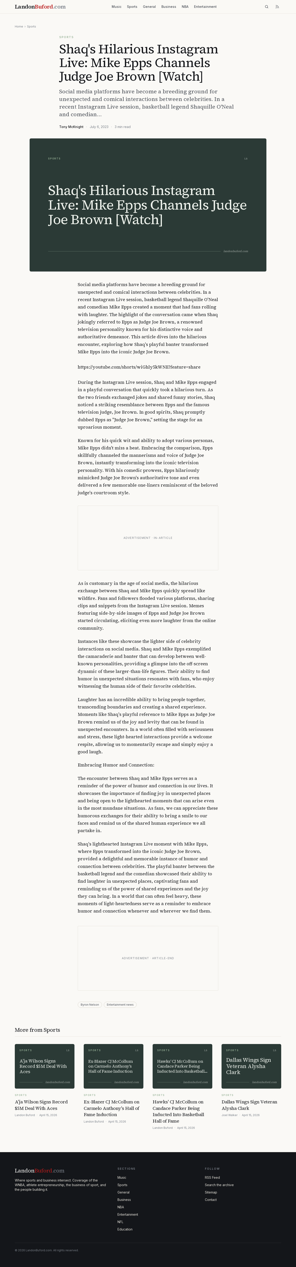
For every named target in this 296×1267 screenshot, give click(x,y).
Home (19, 26)
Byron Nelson (90, 1004)
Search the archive (219, 1185)
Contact (211, 1200)
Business (168, 7)
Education (125, 1229)
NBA (185, 7)
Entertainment (205, 7)
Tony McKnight (71, 127)
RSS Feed (212, 1177)
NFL (120, 1222)
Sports (132, 7)
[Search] (267, 7)
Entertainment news (120, 1004)
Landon (39, 1170)
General (149, 7)
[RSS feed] (277, 7)
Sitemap (211, 1192)
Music (116, 7)
